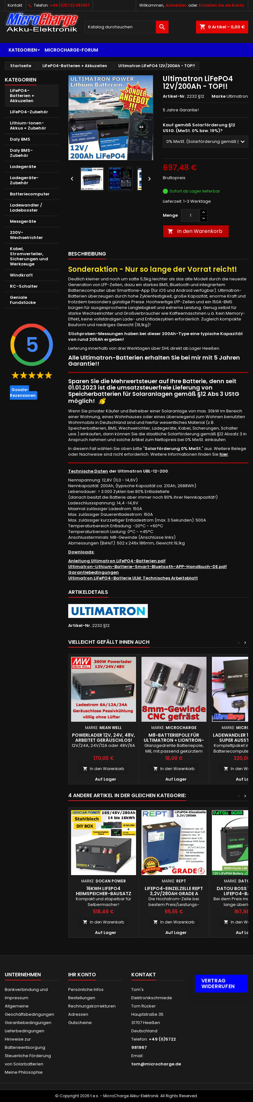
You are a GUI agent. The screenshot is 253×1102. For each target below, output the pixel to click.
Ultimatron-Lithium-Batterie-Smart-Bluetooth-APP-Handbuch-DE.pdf (147, 567)
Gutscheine (80, 1023)
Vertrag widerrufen (218, 983)
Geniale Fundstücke (23, 299)
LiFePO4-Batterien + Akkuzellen (22, 96)
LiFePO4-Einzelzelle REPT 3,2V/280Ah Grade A (174, 891)
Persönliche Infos (86, 989)
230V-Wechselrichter (26, 235)
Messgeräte (23, 221)
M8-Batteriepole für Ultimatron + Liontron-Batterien (174, 740)
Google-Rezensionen (23, 392)
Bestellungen (81, 998)
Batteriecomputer (30, 194)
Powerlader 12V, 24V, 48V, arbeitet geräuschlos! (103, 737)
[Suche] (126, 27)
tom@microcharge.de (156, 1064)
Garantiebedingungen (93, 572)
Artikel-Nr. (174, 96)
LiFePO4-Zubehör (29, 112)
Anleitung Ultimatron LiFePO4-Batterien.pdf (117, 561)
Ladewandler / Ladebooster (26, 207)
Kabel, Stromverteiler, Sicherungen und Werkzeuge (29, 256)
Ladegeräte (23, 167)
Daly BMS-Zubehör (21, 152)
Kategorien (23, 50)
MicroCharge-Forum (71, 50)
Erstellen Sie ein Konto (221, 5)
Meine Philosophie (24, 1072)
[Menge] (190, 215)
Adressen (78, 1014)
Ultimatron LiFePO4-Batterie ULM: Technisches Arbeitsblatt (133, 578)
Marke (219, 96)
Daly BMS (20, 139)
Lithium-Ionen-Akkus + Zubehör (28, 125)
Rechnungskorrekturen (92, 1006)
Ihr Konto (82, 974)
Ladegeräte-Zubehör (24, 180)
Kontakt (15, 5)
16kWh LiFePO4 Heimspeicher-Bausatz (103, 891)
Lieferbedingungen (24, 1031)
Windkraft (21, 275)
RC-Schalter (24, 286)
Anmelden (176, 5)
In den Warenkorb (195, 231)
